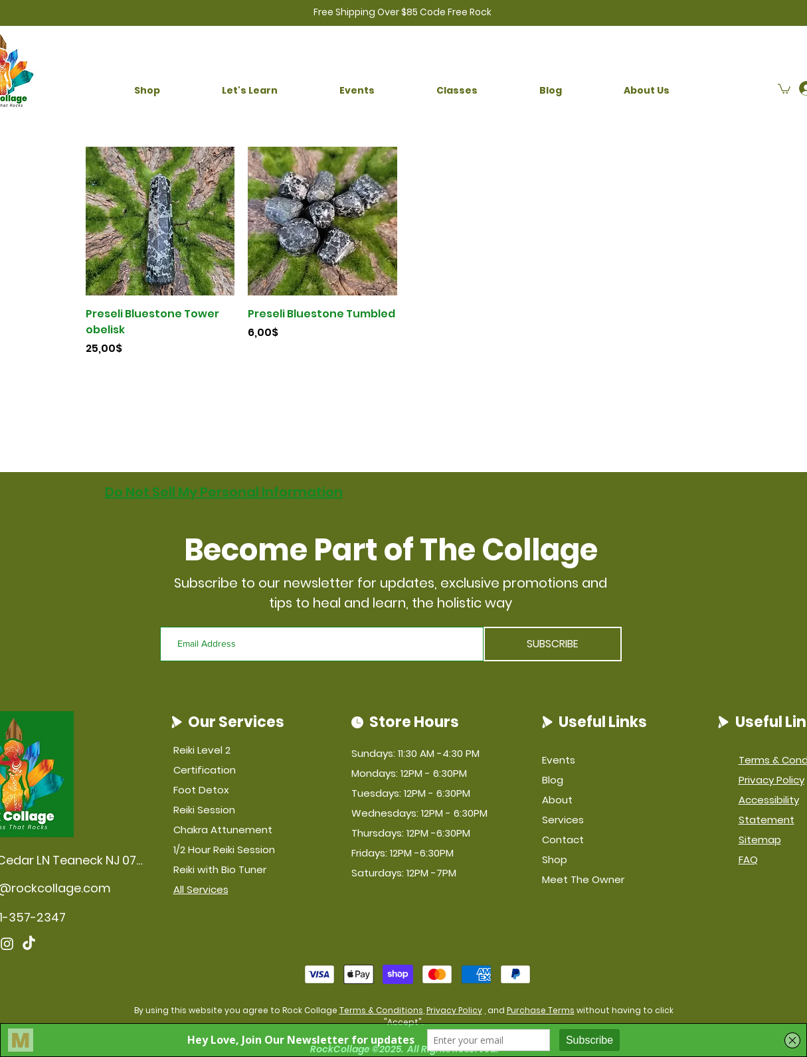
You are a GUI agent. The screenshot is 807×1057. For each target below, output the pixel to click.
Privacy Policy (454, 1010)
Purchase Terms (541, 1010)
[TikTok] (29, 943)
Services (563, 820)
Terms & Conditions (381, 1010)
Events (558, 760)
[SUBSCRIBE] (553, 644)
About (557, 800)
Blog (552, 780)
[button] (147, 91)
